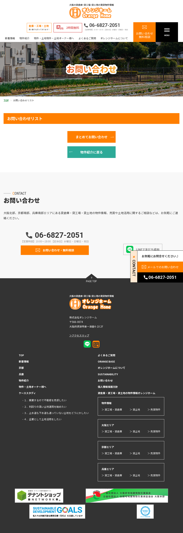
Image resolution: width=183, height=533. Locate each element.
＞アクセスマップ (79, 335)
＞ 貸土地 (135, 409)
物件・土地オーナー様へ (32, 387)
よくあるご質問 (87, 38)
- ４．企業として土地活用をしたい (41, 419)
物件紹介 (24, 38)
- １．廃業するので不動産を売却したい (44, 400)
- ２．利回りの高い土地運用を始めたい (44, 406)
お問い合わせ (105, 380)
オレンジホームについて (114, 38)
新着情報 (10, 38)
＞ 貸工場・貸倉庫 (112, 409)
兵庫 (21, 374)
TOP (21, 355)
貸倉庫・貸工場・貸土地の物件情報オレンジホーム (126, 393)
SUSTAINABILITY (108, 374)
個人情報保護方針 (108, 387)
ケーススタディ (27, 393)
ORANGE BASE (106, 361)
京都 (21, 367)
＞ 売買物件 (153, 409)
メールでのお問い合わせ (163, 267)
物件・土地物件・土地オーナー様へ (54, 38)
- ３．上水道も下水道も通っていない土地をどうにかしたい (55, 413)
